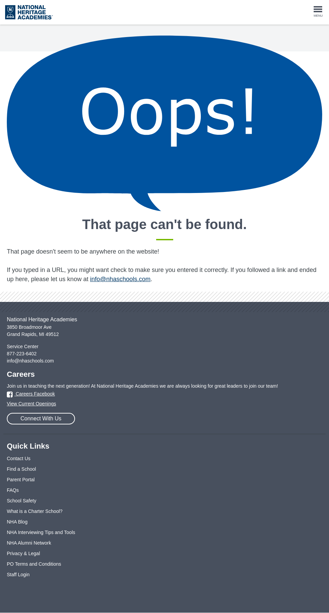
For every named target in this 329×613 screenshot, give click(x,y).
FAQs (13, 490)
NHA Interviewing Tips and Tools (41, 532)
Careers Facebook (31, 394)
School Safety (21, 500)
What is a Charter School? (34, 511)
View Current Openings (31, 403)
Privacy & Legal (23, 553)
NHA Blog (17, 522)
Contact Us (18, 458)
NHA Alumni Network (29, 543)
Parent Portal (21, 479)
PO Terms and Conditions (34, 564)
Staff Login (18, 574)
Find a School (21, 469)
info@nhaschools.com (120, 279)
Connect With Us (40, 418)
